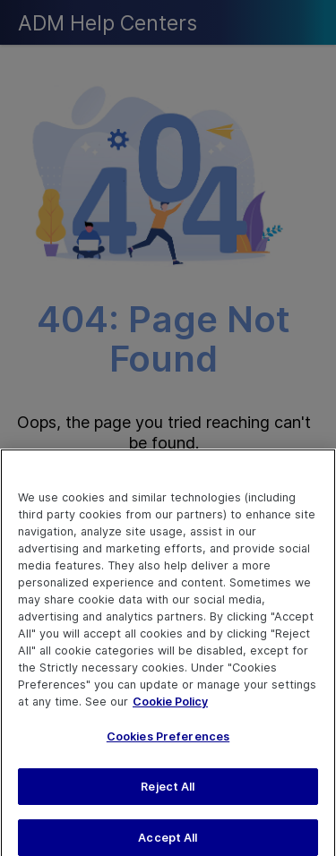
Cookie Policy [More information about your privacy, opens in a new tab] (170, 708)
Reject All (167, 793)
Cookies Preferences (168, 743)
